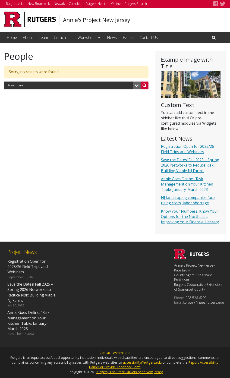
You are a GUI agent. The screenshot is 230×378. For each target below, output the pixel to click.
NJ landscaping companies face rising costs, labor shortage (188, 200)
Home (12, 37)
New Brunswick (39, 3)
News (112, 37)
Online (116, 3)
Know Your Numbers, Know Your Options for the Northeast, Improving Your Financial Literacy (190, 216)
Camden (75, 3)
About (28, 37)
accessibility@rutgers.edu (142, 362)
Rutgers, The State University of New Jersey (129, 372)
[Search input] (69, 85)
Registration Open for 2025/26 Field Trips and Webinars (187, 149)
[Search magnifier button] (144, 85)
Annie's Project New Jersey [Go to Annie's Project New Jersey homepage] (96, 20)
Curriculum (63, 37)
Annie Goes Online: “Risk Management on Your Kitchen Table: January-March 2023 (187, 184)
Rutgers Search (136, 3)
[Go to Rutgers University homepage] (30, 19)
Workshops (87, 37)
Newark (59, 3)
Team (43, 37)
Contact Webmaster (115, 352)
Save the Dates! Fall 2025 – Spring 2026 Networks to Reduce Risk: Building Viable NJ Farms (190, 165)
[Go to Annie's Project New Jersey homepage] (191, 258)
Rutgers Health (96, 3)
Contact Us (148, 37)
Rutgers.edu (15, 3)
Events (128, 37)
